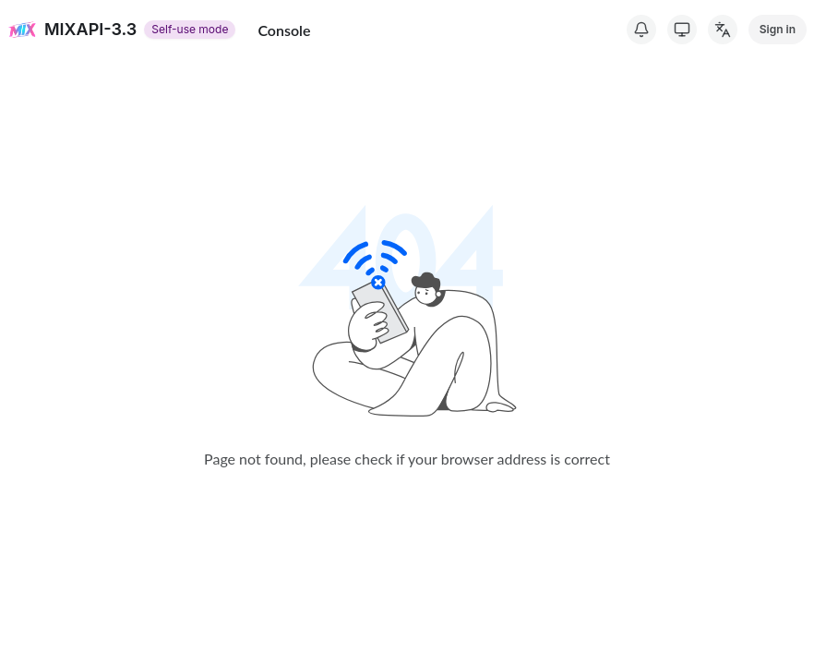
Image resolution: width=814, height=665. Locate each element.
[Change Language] (722, 29)
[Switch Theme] (682, 29)
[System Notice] (641, 29)
